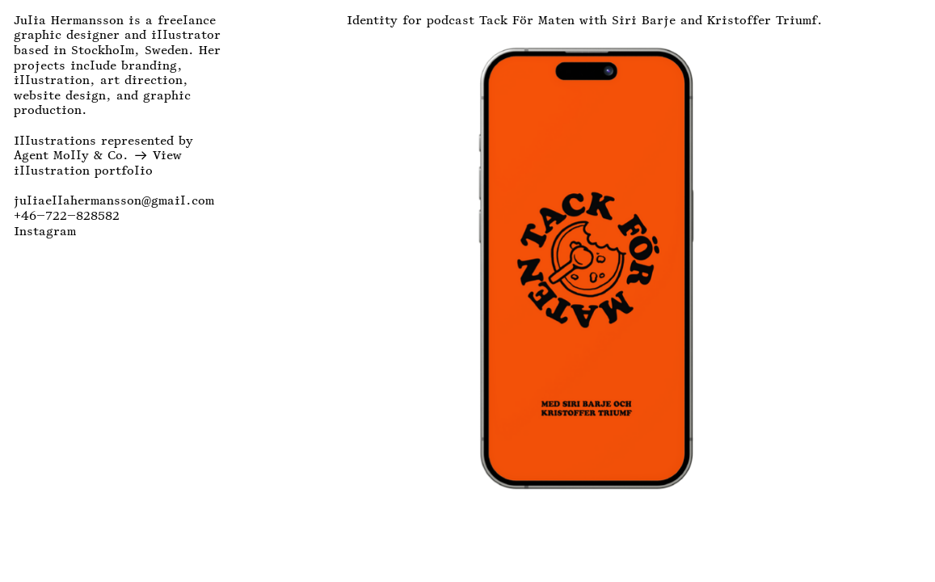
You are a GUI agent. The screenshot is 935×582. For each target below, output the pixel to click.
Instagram (45, 231)
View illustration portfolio (98, 163)
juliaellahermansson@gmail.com (114, 200)
